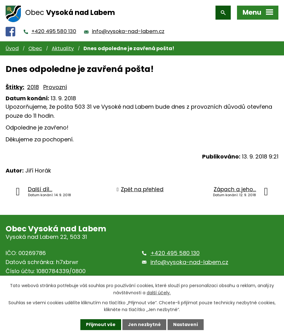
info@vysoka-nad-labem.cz (128, 31)
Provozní (55, 87)
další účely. (159, 292)
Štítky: (15, 87)
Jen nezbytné (144, 324)
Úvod (12, 48)
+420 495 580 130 (53, 31)
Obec (35, 48)
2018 (33, 87)
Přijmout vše (101, 324)
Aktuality (63, 48)
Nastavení (185, 324)
